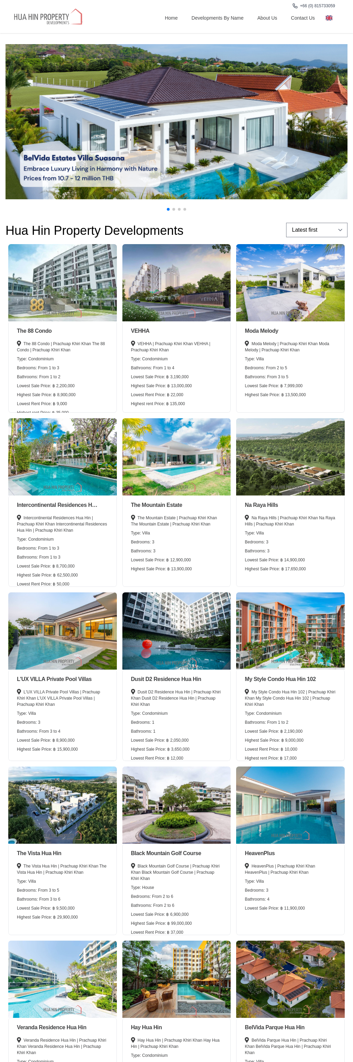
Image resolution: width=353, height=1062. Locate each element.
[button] (168, 209)
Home (171, 18)
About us (268, 18)
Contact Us (303, 18)
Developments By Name (218, 18)
